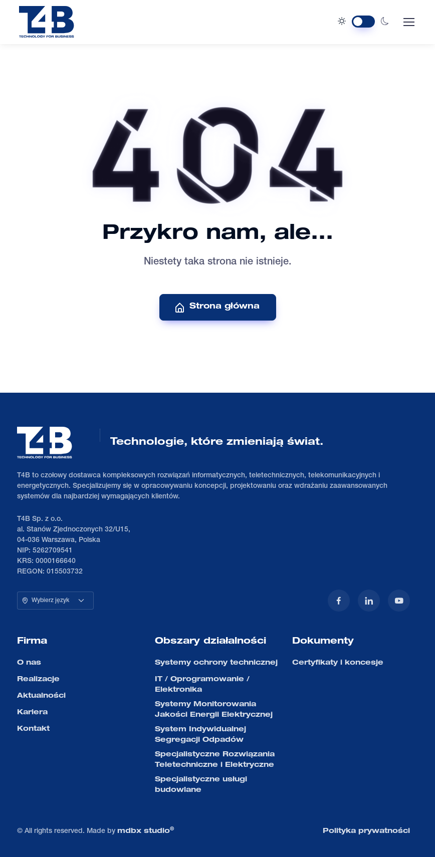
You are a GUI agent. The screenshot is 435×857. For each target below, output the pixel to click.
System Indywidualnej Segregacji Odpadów (200, 735)
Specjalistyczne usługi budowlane (201, 785)
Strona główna (217, 307)
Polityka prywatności (366, 831)
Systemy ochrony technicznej (216, 663)
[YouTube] (399, 601)
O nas (29, 663)
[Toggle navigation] (408, 22)
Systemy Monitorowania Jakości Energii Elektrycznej (214, 710)
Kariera (32, 712)
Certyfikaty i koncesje (337, 663)
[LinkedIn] (369, 601)
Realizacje (38, 679)
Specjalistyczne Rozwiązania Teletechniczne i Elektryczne (215, 760)
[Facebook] (339, 601)
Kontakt (33, 729)
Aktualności (41, 696)
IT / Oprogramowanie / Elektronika (202, 685)
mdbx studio (145, 831)
